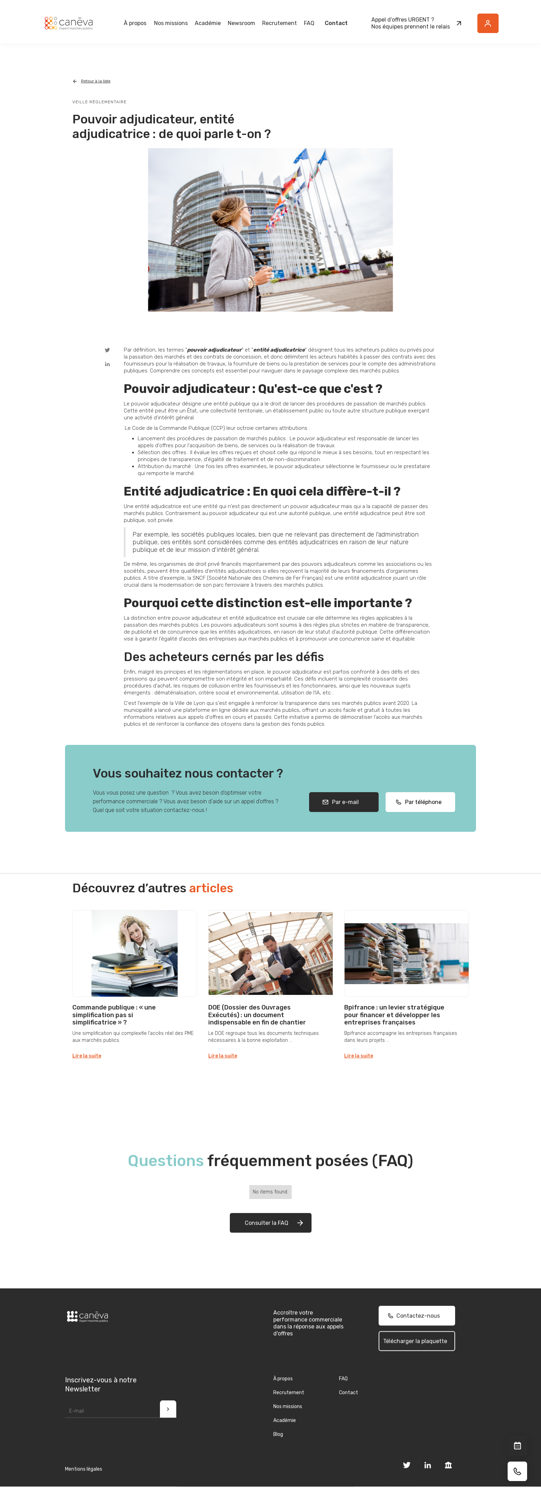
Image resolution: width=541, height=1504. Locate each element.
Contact (336, 23)
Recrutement (279, 23)
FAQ (309, 23)
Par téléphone (421, 814)
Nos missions (287, 1419)
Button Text (492, 27)
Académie (208, 23)
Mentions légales (83, 1481)
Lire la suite (86, 1056)
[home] (68, 23)
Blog (278, 1446)
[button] (135, 23)
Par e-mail (344, 814)
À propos (283, 1391)
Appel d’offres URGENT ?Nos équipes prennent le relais (410, 23)
